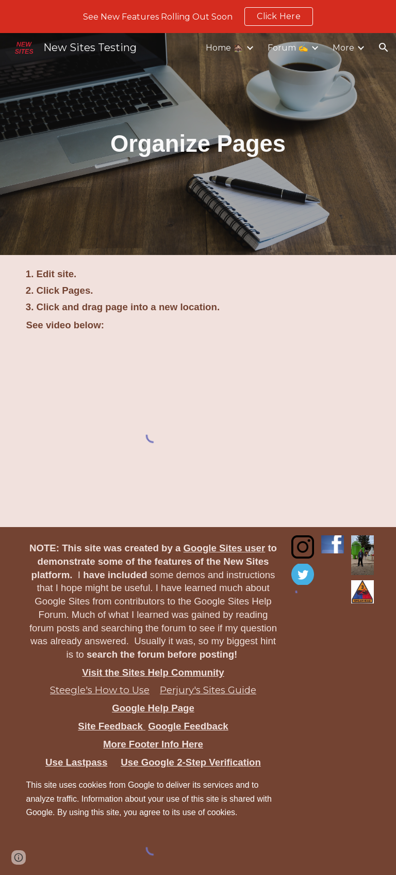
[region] (198, 16)
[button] (383, 47)
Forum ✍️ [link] (288, 48)
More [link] (343, 48)
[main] (198, 144)
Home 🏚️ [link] (224, 48)
